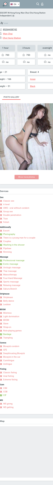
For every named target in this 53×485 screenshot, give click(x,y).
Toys (5, 218)
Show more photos (26, 177)
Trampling (8, 337)
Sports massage (11, 281)
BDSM (6, 320)
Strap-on (7, 327)
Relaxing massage (11, 285)
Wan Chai (25, 13)
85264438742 (10, 29)
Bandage (7, 334)
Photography (9, 234)
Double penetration (12, 215)
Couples (7, 241)
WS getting (8, 407)
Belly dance (8, 301)
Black (32, 86)
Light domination (11, 316)
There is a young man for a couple (19, 237)
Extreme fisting (10, 379)
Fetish (6, 222)
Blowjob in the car (11, 357)
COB (5, 391)
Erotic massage (10, 264)
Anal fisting (8, 376)
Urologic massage (11, 267)
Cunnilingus (8, 360)
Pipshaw (7, 248)
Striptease (8, 297)
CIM (5, 388)
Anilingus (7, 364)
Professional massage (13, 260)
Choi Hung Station (38, 13)
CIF (4, 395)
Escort (6, 230)
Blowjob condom (11, 346)
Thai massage (10, 271)
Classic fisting (10, 372)
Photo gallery (11, 97)
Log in (42, 4)
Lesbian (7, 304)
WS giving (7, 403)
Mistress (7, 313)
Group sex (8, 211)
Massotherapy (10, 274)
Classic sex (8, 201)
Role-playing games (12, 330)
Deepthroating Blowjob (14, 353)
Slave (5, 323)
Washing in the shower (14, 245)
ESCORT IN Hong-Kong (10, 13)
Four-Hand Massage (12, 278)
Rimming (7, 252)
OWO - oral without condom (16, 208)
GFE (5, 350)
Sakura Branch (10, 289)
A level (6, 204)
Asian (32, 79)
